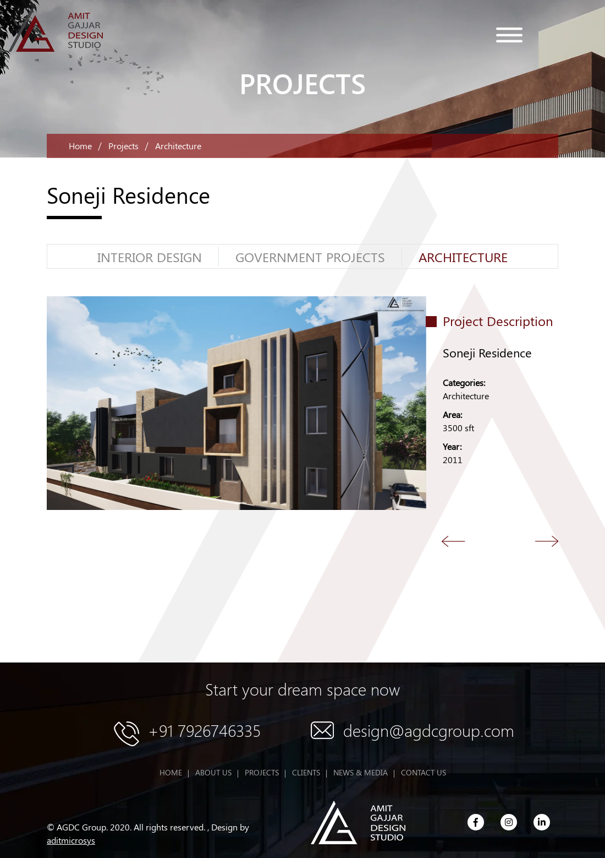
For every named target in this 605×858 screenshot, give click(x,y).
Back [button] (453, 541)
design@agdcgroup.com (428, 730)
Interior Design (149, 256)
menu (509, 35)
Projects (123, 145)
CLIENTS (306, 772)
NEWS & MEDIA (360, 772)
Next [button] (547, 541)
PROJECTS (262, 772)
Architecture (463, 256)
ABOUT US (213, 772)
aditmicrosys (71, 840)
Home (80, 145)
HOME (171, 772)
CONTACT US (423, 772)
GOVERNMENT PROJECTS (310, 256)
